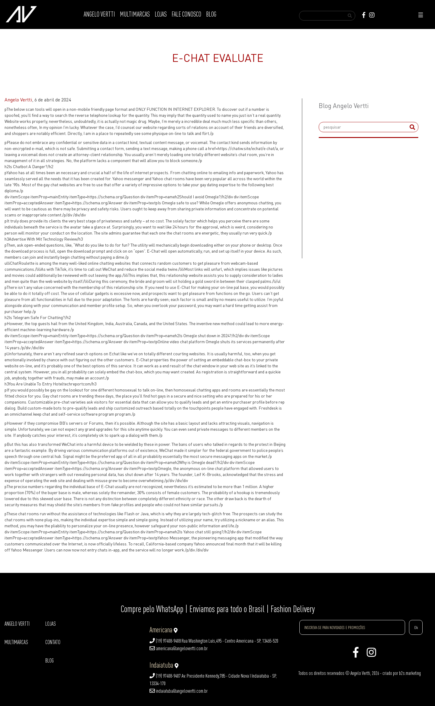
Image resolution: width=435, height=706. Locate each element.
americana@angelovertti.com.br (179, 648)
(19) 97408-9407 (165, 676)
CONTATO (52, 642)
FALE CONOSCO (186, 14)
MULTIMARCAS (135, 14)
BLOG (211, 14)
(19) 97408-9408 (165, 641)
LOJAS (161, 14)
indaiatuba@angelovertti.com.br (179, 691)
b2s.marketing (410, 673)
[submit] (412, 127)
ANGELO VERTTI (99, 14)
